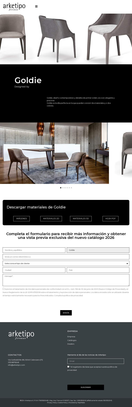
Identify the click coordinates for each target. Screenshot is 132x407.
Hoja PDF (110, 218)
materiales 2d (51, 218)
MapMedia (81, 403)
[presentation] (23, 303)
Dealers (70, 344)
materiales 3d (81, 218)
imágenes (21, 218)
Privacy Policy (52, 403)
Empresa (71, 336)
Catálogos (71, 340)
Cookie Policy (63, 403)
